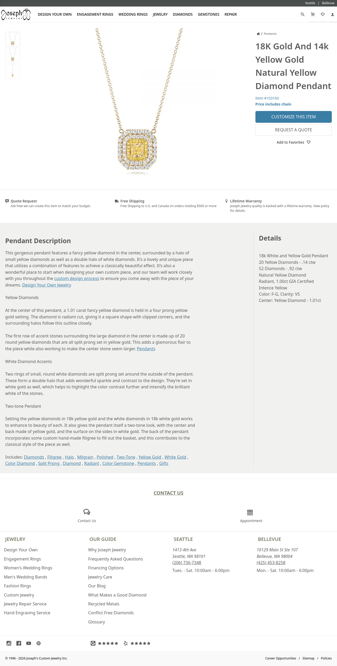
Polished (105, 457)
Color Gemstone (118, 463)
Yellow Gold (150, 457)
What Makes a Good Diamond (117, 595)
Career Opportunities (280, 658)
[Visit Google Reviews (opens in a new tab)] (105, 643)
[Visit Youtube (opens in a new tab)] (30, 643)
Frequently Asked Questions (115, 559)
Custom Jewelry (19, 595)
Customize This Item (293, 117)
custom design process (76, 278)
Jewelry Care (100, 577)
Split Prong (48, 463)
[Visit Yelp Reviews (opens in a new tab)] (138, 643)
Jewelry (160, 14)
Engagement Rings (95, 14)
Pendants (146, 349)
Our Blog (97, 586)
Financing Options (106, 568)
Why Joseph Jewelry (107, 550)
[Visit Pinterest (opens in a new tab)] (40, 643)
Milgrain (85, 457)
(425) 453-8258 (271, 562)
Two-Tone (126, 457)
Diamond (72, 463)
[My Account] (332, 14)
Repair (231, 14)
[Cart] (312, 14)
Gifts (163, 463)
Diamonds (183, 14)
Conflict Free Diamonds (111, 613)
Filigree (54, 457)
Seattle (183, 539)
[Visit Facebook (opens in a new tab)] (20, 643)
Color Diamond (20, 463)
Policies (326, 658)
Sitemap (309, 658)
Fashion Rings (17, 586)
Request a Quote (293, 130)
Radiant (91, 463)
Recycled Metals (103, 604)
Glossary (96, 622)
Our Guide (102, 539)
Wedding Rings (133, 14)
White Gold (175, 457)
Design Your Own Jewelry (46, 285)
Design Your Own (55, 14)
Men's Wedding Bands (25, 577)
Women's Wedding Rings (28, 568)
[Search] (302, 14)
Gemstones (208, 14)
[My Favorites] (322, 14)
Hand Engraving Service (27, 613)
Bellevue (269, 539)
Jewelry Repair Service (25, 604)
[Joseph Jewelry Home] (258, 33)
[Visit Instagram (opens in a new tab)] (10, 643)
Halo (69, 457)
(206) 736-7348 (187, 562)
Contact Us (168, 492)
